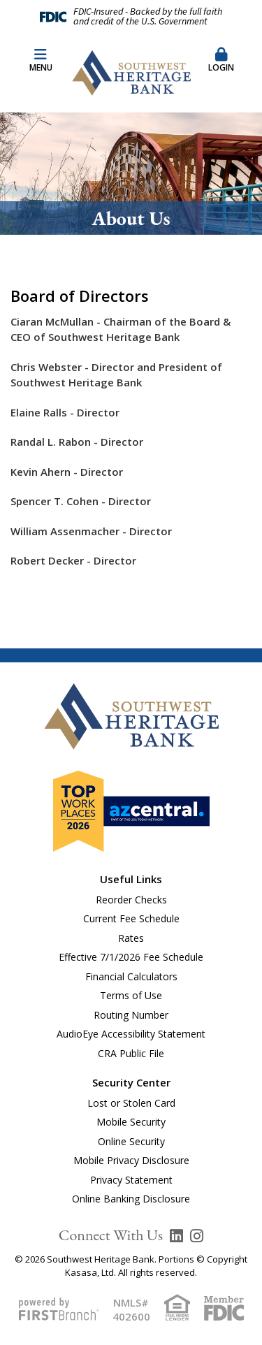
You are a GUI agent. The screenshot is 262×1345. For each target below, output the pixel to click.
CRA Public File (131, 1053)
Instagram (196, 1236)
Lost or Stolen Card (131, 1103)
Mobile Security (131, 1121)
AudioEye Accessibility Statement (131, 1033)
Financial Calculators (131, 976)
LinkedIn (176, 1236)
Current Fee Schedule (131, 918)
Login (221, 60)
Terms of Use (131, 995)
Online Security (131, 1141)
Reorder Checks (131, 899)
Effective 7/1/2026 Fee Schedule (131, 957)
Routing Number (131, 1015)
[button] (221, 61)
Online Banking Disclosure (131, 1198)
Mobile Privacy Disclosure (131, 1160)
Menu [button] (40, 60)
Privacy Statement (131, 1179)
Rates (131, 938)
